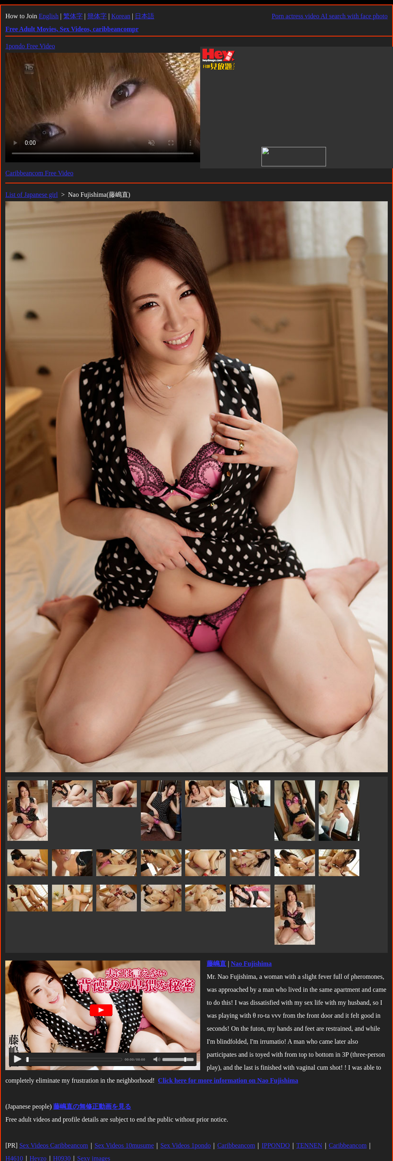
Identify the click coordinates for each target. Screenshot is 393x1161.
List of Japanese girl (31, 194)
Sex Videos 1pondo (185, 1145)
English (48, 16)
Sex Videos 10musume (124, 1145)
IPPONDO (275, 1145)
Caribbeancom (236, 1145)
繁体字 (73, 16)
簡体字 (97, 16)
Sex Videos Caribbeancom (53, 1145)
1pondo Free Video (30, 46)
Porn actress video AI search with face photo (330, 16)
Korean (120, 16)
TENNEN (309, 1145)
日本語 (144, 16)
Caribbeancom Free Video (39, 173)
